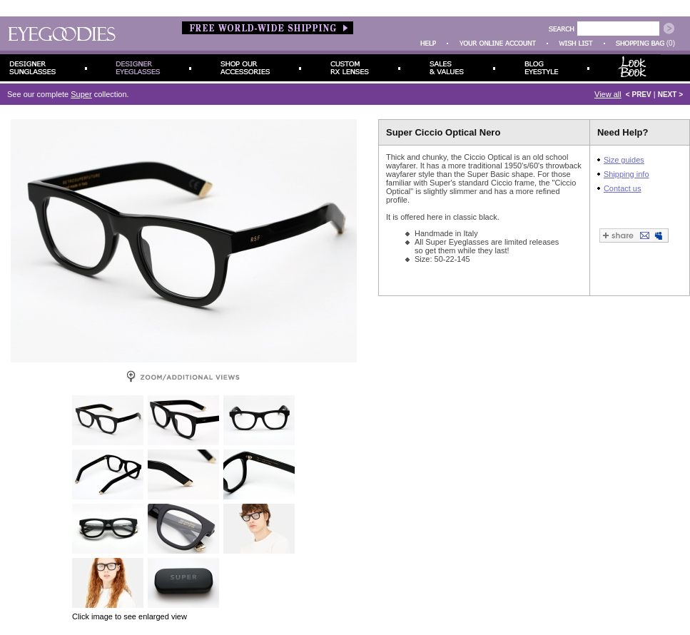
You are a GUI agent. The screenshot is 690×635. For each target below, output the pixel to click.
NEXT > (670, 94)
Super (81, 94)
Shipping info (626, 174)
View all (607, 94)
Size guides (624, 160)
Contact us (622, 188)
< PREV (638, 94)
